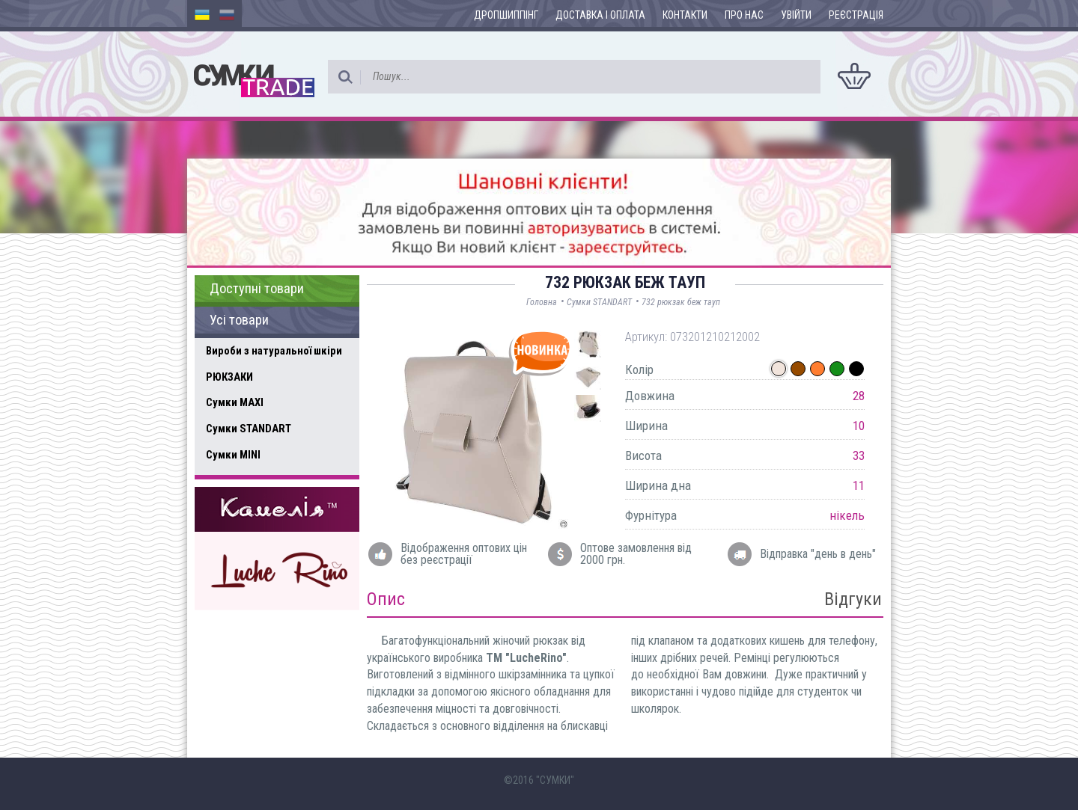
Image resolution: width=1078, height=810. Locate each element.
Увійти (796, 15)
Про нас (744, 15)
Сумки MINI (233, 454)
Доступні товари (257, 288)
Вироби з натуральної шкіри (274, 351)
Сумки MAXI (235, 402)
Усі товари (239, 320)
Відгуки (853, 599)
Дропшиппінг (506, 15)
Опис (386, 599)
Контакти (685, 15)
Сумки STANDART (248, 428)
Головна (541, 302)
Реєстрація (856, 15)
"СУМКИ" (555, 780)
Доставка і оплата (600, 15)
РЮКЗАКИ (229, 377)
